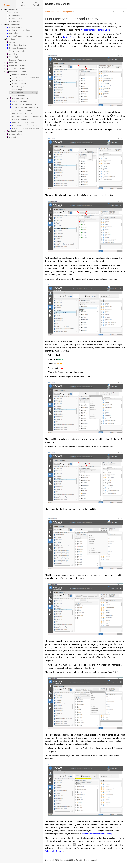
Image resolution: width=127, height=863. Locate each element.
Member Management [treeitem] (16, 71)
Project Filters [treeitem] (16, 80)
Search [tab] (36, 4)
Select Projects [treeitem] (16, 89)
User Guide (49, 12)
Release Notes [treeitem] (10, 9)
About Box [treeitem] (11, 53)
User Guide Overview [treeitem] (16, 45)
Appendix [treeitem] (11, 137)
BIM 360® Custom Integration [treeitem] (19, 36)
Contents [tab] (8, 4)
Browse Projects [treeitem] (14, 134)
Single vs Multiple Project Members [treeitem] (24, 107)
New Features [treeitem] (13, 15)
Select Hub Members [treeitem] (19, 95)
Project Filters (69, 37)
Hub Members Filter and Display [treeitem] (23, 92)
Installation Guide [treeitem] (11, 24)
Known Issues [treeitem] (13, 21)
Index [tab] (22, 4)
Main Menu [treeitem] (12, 62)
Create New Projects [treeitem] (15, 65)
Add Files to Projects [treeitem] (15, 68)
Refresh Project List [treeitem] (18, 86)
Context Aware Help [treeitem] (15, 50)
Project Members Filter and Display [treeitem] (24, 104)
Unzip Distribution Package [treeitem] (18, 30)
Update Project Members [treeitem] (20, 119)
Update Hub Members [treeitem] (19, 98)
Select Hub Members (54, 851)
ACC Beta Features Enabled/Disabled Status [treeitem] (28, 77)
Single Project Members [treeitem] (20, 110)
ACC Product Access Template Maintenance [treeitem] (27, 128)
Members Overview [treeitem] (18, 74)
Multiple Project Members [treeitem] (20, 113)
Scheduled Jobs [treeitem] (14, 131)
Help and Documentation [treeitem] (17, 48)
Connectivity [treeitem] (12, 56)
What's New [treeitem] (12, 12)
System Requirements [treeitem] (16, 27)
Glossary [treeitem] (11, 42)
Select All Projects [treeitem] (17, 83)
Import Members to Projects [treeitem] (21, 122)
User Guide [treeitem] (9, 39)
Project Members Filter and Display (96, 29)
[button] (113, 12)
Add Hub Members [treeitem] (18, 101)
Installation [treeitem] (12, 33)
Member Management (64, 12)
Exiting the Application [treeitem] (16, 59)
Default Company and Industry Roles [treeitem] (25, 116)
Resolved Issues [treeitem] (14, 18)
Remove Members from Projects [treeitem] (23, 125)
